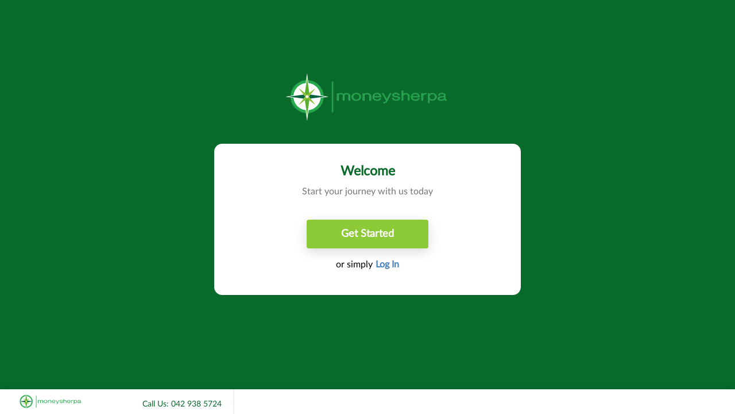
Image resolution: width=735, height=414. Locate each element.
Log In (387, 264)
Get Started (367, 234)
